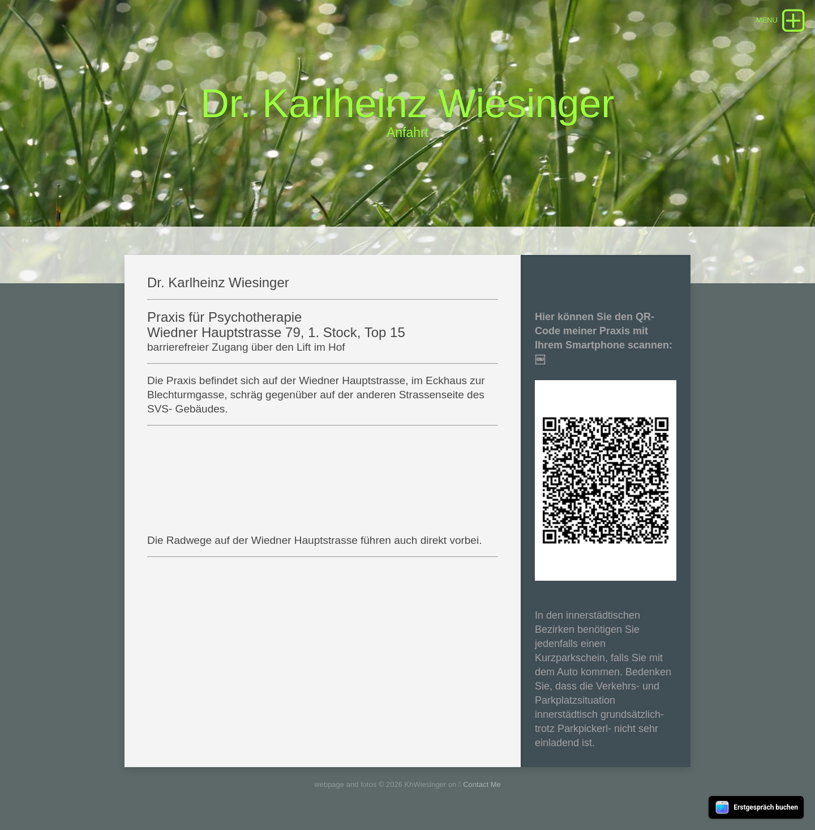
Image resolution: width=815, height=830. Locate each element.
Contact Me (481, 784)
